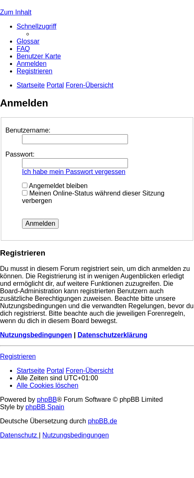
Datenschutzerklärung (112, 334)
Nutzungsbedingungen (36, 334)
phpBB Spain (44, 406)
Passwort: (19, 154)
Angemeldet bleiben (55, 185)
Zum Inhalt (16, 12)
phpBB (47, 399)
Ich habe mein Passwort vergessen (73, 171)
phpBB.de (102, 421)
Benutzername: (28, 130)
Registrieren (18, 356)
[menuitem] (28, 41)
